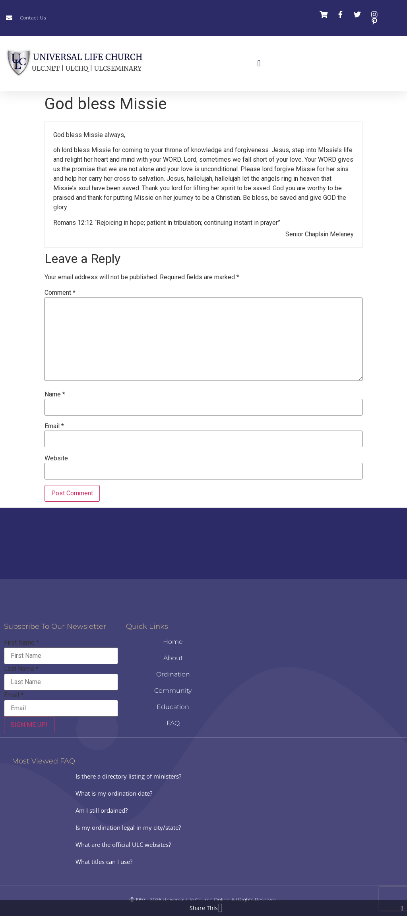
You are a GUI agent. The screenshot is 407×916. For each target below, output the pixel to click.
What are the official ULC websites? (123, 844)
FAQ (173, 723)
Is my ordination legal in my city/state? (128, 827)
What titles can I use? (104, 862)
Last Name (21, 669)
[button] (259, 63)
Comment (60, 293)
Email (54, 426)
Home (173, 641)
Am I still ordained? (102, 810)
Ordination (173, 674)
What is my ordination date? (114, 793)
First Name (21, 643)
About (173, 658)
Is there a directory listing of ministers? (128, 776)
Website (56, 458)
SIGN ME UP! (29, 725)
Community (173, 690)
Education (173, 707)
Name (55, 394)
